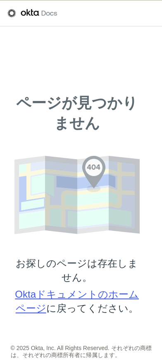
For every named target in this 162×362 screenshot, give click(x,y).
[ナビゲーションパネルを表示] (150, 13)
